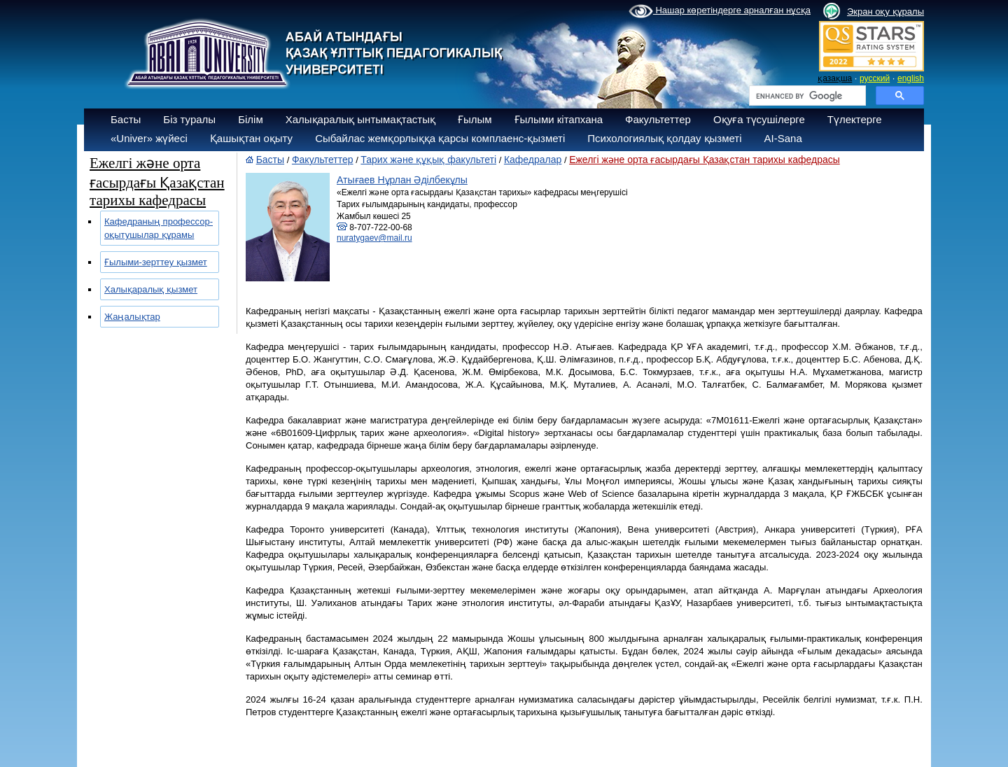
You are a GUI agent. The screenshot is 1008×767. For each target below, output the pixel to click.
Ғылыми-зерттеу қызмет (155, 262)
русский (875, 78)
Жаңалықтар (132, 316)
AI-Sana (783, 138)
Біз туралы (189, 119)
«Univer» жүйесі (149, 138)
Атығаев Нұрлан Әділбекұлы (402, 179)
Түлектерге (854, 119)
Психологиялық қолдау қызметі (664, 138)
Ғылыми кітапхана (558, 119)
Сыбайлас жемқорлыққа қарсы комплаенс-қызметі (440, 138)
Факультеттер (658, 119)
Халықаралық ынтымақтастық (360, 119)
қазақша (835, 78)
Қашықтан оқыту (251, 138)
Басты (126, 119)
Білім (250, 119)
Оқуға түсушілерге (759, 119)
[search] (806, 96)
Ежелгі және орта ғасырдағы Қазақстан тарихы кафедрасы (704, 159)
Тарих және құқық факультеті (428, 159)
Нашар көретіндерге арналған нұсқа (720, 11)
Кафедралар (532, 159)
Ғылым (475, 119)
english (910, 78)
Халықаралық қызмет (150, 289)
